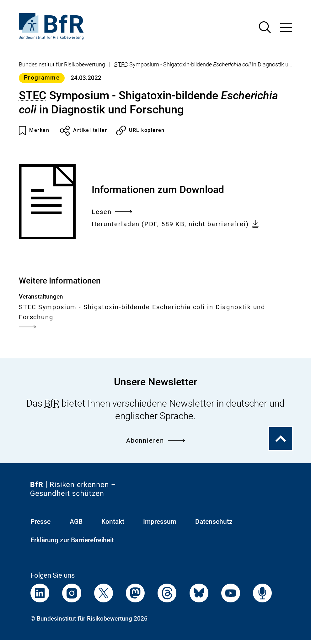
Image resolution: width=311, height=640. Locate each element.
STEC (121, 64)
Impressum (159, 521)
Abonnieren (155, 440)
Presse (40, 521)
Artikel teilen (84, 131)
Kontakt (112, 521)
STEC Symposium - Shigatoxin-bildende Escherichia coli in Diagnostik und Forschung (142, 317)
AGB (76, 521)
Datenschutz (214, 521)
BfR (52, 403)
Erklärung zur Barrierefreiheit (72, 540)
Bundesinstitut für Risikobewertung (62, 64)
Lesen (112, 212)
